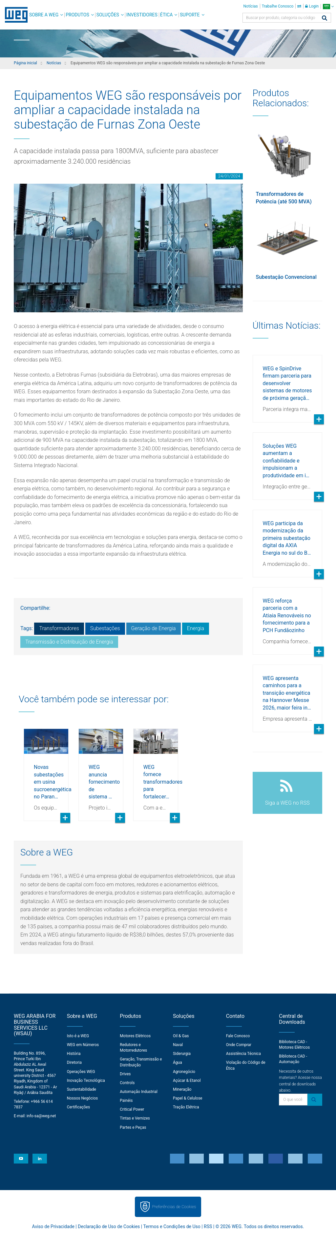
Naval (178, 1044)
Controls (127, 1083)
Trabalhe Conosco (278, 6)
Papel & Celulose (187, 1098)
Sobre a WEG (43, 14)
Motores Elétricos (135, 1036)
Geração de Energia (153, 628)
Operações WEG (81, 1071)
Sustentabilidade (81, 1089)
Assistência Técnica (243, 1053)
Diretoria (74, 1062)
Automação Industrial (139, 1091)
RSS (208, 1226)
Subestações (105, 628)
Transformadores (59, 628)
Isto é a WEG (78, 1036)
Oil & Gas (181, 1036)
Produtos (77, 14)
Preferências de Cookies (174, 1206)
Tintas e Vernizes (135, 1118)
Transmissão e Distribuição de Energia (69, 642)
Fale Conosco (238, 1036)
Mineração (182, 1089)
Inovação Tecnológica (86, 1080)
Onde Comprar (238, 1044)
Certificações (78, 1107)
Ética (166, 14)
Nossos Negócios (82, 1098)
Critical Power (132, 1109)
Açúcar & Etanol (187, 1080)
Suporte (190, 14)
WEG (14, 15)
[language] (328, 6)
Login (312, 6)
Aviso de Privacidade (53, 1226)
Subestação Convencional (286, 277)
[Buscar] (324, 18)
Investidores (142, 14)
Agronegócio (184, 1071)
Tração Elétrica (186, 1107)
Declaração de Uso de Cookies (109, 1226)
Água (177, 1062)
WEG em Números (83, 1044)
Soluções (107, 14)
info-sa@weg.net (41, 1116)
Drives (125, 1074)
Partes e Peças (133, 1127)
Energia (195, 628)
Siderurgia (182, 1053)
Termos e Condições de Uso (171, 1226)
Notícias (250, 6)
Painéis (126, 1100)
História (74, 1053)
